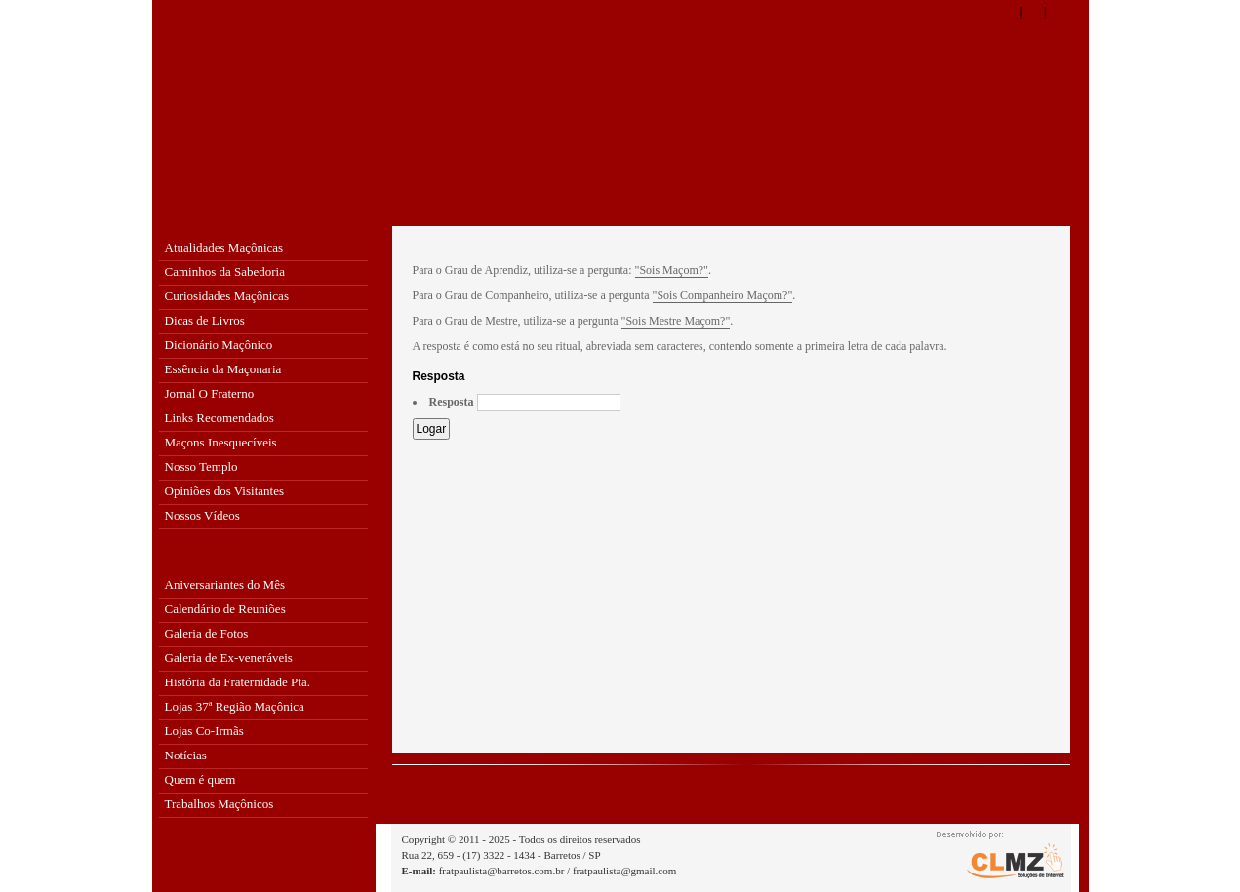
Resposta (451, 402)
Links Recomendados (219, 417)
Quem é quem (200, 779)
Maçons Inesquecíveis (221, 442)
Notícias (186, 755)
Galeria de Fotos (207, 633)
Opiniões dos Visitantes (224, 491)
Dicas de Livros (205, 320)
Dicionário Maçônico (219, 344)
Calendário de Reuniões (225, 608)
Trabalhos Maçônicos (219, 803)
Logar (432, 429)
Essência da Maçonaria (223, 369)
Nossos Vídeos (202, 515)
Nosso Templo (201, 466)
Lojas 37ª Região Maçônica (234, 706)
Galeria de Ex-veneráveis (229, 657)
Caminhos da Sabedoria (225, 271)
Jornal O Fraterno (210, 393)
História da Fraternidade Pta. (237, 682)
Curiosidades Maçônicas (227, 296)
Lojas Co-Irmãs (204, 730)
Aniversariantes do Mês (225, 584)
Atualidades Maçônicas (224, 247)
